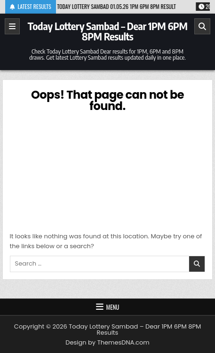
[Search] (202, 26)
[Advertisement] (108, 171)
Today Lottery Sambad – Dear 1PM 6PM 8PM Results (108, 31)
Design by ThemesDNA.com (107, 342)
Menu (112, 307)
